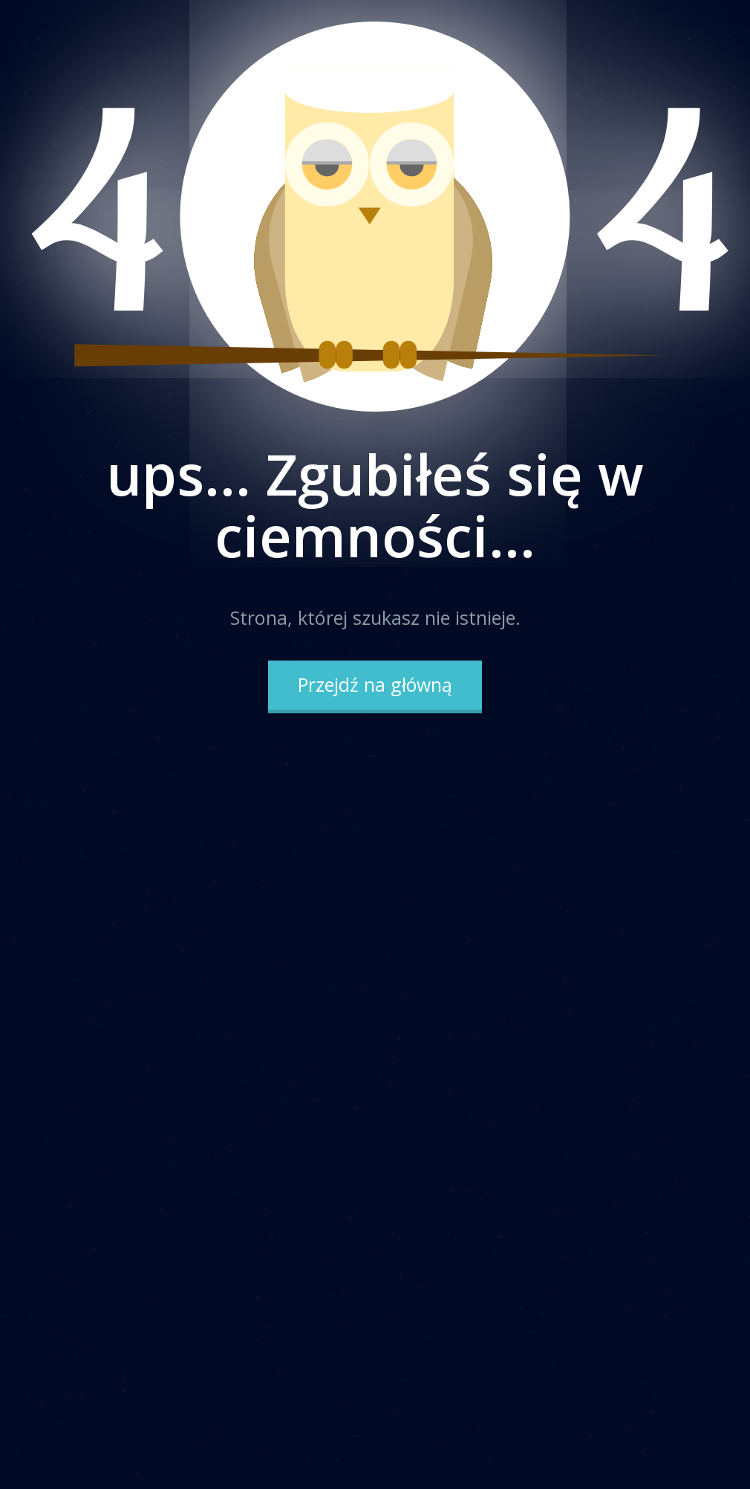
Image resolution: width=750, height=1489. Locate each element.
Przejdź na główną (375, 684)
